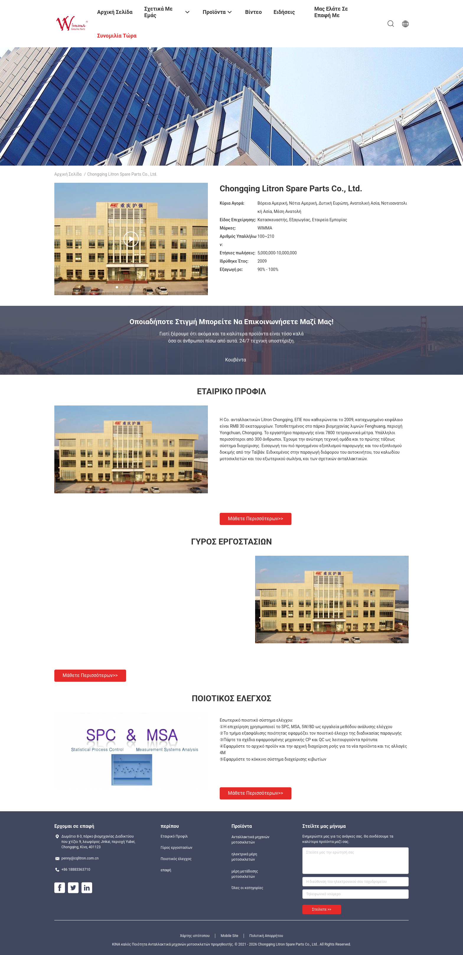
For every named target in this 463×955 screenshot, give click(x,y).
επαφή (166, 870)
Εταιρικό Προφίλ (174, 836)
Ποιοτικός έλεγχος (176, 859)
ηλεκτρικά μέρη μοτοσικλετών (244, 857)
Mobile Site (229, 936)
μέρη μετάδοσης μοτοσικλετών (244, 874)
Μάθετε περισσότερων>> (255, 518)
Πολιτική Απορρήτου (266, 936)
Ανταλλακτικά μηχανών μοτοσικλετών (250, 839)
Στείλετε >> (321, 909)
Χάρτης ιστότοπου (195, 936)
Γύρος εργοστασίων (176, 848)
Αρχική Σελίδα (67, 174)
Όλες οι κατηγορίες (247, 888)
